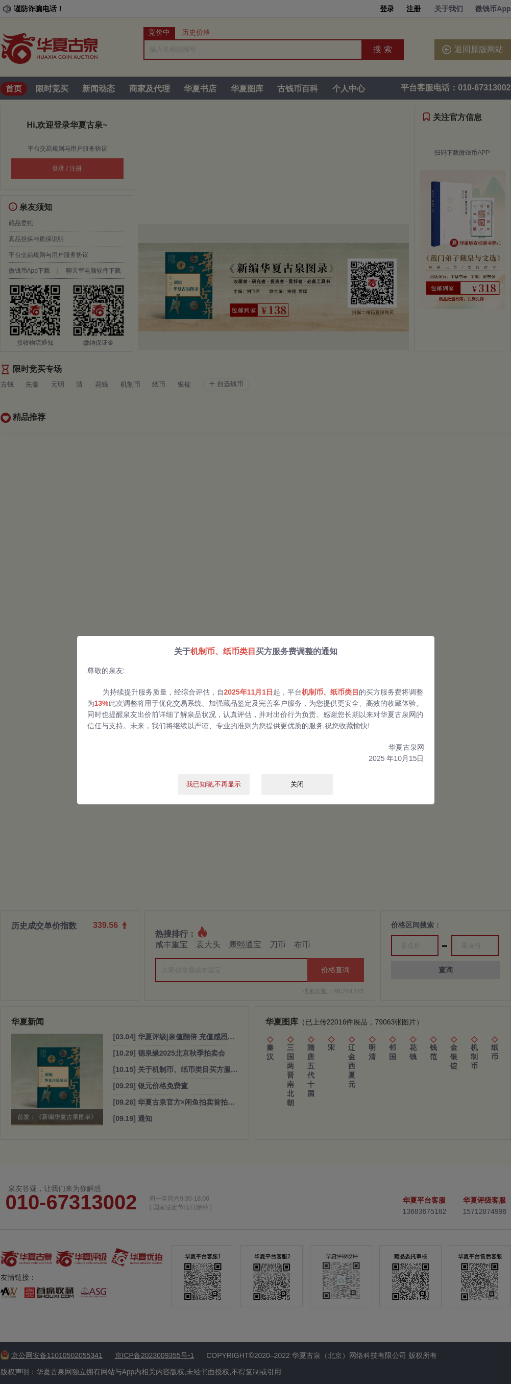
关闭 (297, 784)
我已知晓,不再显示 (213, 784)
